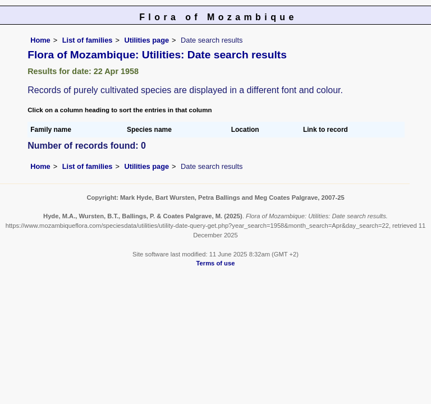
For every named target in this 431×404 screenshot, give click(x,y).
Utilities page (146, 40)
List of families (87, 40)
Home (40, 40)
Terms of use (215, 263)
